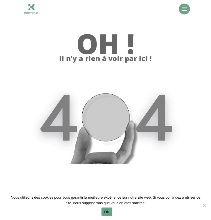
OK (107, 212)
